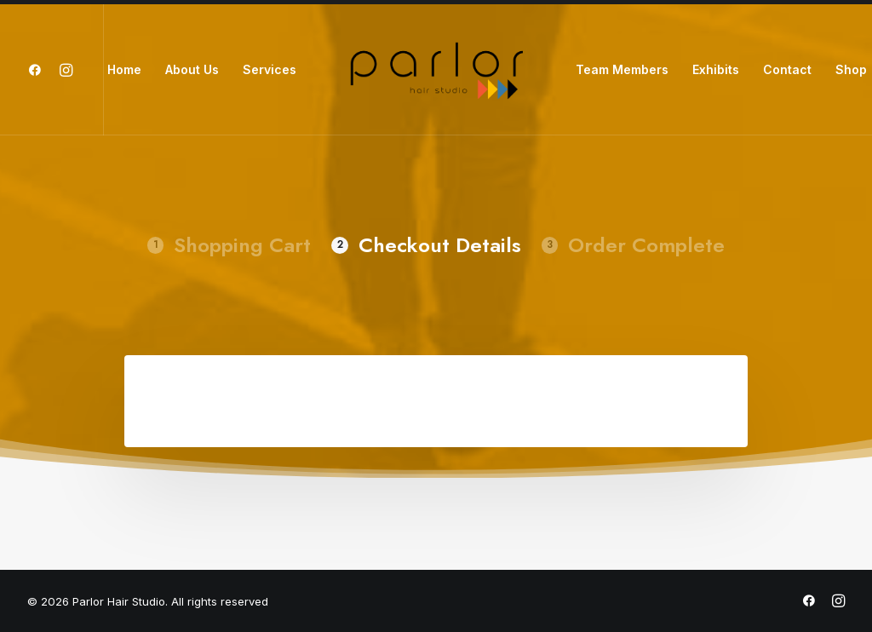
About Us (192, 69)
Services (269, 69)
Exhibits (715, 69)
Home (124, 69)
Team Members (622, 69)
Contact (787, 69)
